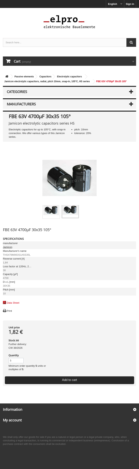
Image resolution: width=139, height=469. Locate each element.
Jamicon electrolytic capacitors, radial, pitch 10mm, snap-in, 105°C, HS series (47, 81)
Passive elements (24, 76)
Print (9, 310)
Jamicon (7, 247)
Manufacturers (21, 104)
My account (12, 420)
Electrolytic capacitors (69, 76)
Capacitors (45, 76)
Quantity (14, 355)
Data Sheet (13, 302)
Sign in (130, 4)
